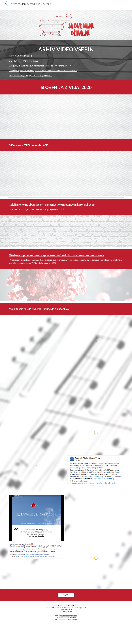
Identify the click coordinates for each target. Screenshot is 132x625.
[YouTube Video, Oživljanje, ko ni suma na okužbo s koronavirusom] (66, 231)
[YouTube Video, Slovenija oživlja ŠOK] (36, 420)
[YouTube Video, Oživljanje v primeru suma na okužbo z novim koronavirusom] (26, 284)
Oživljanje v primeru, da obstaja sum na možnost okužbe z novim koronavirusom (43, 70)
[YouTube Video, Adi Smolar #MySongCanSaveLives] (36, 337)
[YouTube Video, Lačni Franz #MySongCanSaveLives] (95, 390)
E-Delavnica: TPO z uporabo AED (23, 61)
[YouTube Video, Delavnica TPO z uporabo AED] (66, 173)
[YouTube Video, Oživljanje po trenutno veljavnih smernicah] (26, 231)
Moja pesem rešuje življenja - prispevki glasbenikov (30, 75)
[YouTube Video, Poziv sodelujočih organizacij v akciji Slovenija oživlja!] (95, 117)
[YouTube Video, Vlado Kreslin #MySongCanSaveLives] (36, 378)
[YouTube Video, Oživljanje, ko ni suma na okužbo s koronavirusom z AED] (105, 231)
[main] (66, 49)
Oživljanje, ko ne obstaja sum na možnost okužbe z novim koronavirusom (40, 66)
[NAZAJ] (66, 595)
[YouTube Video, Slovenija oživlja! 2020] (36, 117)
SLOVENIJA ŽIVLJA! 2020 (20, 56)
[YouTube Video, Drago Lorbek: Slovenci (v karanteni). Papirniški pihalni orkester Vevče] (95, 507)
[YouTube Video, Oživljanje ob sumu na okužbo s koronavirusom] (105, 284)
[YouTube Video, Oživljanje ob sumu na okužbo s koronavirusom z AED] (66, 284)
